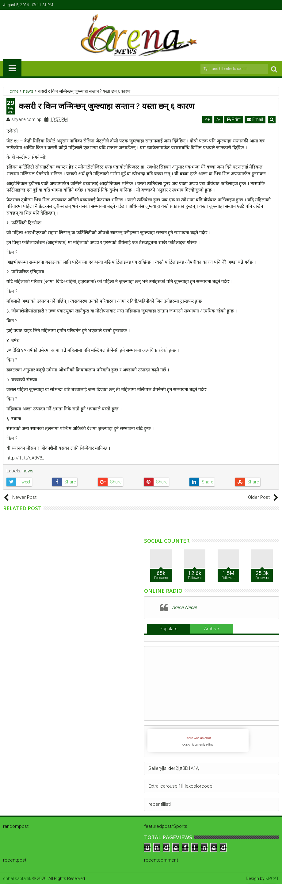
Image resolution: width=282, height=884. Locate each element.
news (27, 471)
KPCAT (272, 878)
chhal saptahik (17, 878)
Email (255, 119)
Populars (168, 628)
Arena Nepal (184, 607)
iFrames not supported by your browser (198, 740)
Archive (211, 628)
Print (234, 119)
